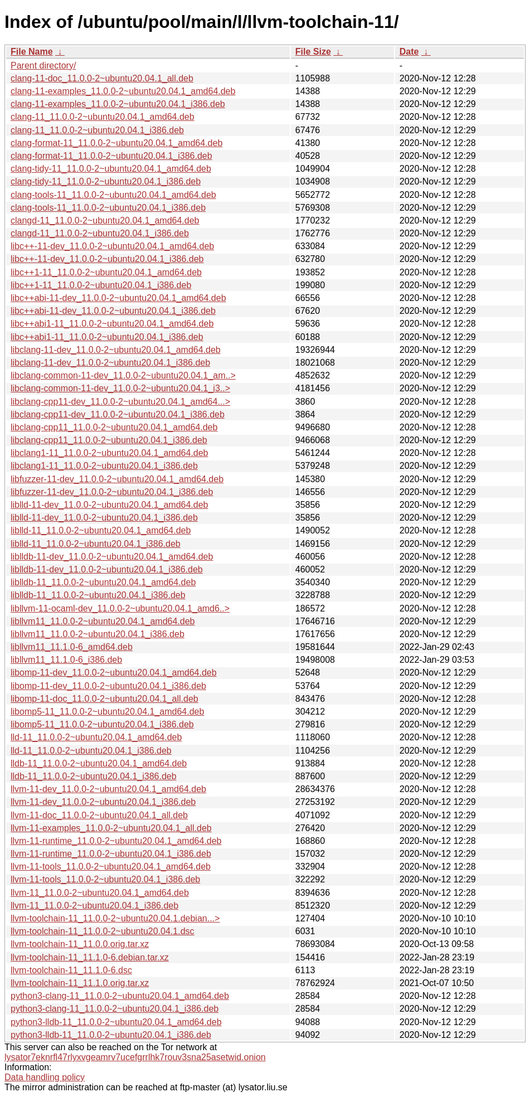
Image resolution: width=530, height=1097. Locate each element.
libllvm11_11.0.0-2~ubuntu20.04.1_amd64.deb (103, 621)
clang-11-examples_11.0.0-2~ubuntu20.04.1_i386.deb (118, 104)
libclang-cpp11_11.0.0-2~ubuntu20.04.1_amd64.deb (114, 427)
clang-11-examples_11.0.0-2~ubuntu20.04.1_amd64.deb (123, 91)
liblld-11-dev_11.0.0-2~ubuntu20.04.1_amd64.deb (109, 504)
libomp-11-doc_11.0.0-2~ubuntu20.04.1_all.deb (104, 698)
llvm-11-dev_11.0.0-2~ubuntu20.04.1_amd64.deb (108, 789)
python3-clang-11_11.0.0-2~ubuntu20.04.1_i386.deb (114, 1008)
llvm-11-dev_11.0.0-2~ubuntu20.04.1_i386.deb (103, 802)
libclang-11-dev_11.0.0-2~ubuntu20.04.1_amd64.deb (116, 350)
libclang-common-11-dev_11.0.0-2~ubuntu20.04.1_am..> (123, 375)
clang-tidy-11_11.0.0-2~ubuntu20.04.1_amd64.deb (111, 168)
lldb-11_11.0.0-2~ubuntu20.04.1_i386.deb (94, 776)
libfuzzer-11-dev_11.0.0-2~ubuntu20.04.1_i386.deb (112, 492)
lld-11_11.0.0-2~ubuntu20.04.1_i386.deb (91, 750)
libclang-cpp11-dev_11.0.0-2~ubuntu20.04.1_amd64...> (120, 401)
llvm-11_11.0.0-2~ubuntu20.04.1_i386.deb (94, 905)
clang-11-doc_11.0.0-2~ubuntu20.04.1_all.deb (102, 78)
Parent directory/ (43, 65)
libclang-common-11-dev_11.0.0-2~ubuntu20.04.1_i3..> (120, 388)
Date (409, 51)
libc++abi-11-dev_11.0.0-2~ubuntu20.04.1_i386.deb (113, 310)
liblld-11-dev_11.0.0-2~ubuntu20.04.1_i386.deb (104, 517)
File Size (313, 51)
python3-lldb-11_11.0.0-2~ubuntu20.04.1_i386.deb (111, 1035)
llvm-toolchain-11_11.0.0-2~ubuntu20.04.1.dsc (103, 931)
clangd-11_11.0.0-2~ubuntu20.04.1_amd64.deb (105, 220)
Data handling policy (44, 1077)
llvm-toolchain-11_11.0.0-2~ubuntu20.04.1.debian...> (115, 918)
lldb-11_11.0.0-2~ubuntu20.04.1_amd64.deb (99, 763)
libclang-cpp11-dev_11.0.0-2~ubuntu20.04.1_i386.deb (118, 414)
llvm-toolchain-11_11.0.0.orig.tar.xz (80, 944)
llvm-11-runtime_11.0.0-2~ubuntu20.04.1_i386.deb (111, 853)
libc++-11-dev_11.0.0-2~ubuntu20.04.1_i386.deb (107, 259)
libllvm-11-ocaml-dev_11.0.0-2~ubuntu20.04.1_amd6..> (120, 608)
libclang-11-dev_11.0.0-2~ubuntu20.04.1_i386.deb (110, 362)
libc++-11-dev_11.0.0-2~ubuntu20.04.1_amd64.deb (112, 246)
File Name (32, 51)
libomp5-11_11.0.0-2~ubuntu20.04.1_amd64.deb (107, 711)
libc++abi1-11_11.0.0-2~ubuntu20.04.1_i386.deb (107, 337)
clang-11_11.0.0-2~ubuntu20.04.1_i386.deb (97, 130)
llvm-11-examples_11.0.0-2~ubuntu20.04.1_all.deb (111, 828)
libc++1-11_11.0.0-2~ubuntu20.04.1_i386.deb (101, 285)
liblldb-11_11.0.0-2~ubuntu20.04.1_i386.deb (98, 595)
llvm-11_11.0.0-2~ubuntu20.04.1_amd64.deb (100, 892)
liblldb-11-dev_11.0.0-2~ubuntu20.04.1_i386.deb (107, 569)
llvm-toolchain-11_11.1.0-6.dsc (71, 970)
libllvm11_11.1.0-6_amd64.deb (72, 647)
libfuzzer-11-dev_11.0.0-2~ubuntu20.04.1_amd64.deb (117, 479)
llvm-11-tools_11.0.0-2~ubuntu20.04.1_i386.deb (105, 879)
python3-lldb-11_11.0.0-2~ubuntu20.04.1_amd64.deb (116, 1022)
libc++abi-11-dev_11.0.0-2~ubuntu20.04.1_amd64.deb (118, 298)
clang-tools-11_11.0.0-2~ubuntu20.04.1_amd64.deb (113, 195)
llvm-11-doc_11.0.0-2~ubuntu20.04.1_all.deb (99, 815)
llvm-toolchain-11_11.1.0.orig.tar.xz (80, 983)
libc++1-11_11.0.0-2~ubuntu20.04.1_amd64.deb (106, 272)
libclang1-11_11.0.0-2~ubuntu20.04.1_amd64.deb (109, 453)
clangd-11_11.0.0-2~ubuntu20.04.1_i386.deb (100, 233)
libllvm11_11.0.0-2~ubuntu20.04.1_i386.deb (97, 634)
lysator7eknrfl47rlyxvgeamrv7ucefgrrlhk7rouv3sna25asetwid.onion (135, 1057)
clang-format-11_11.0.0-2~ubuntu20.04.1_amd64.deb (116, 143)
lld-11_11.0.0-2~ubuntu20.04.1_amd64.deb (96, 737)
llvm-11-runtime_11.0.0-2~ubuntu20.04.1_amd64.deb (116, 841)
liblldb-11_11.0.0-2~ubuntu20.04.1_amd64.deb (103, 582)
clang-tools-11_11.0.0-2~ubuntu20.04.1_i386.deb (108, 207)
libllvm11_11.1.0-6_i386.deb (66, 659)
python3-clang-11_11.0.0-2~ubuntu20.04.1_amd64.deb (120, 996)
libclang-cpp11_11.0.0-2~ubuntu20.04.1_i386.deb (109, 440)
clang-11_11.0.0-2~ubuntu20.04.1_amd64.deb (103, 117)
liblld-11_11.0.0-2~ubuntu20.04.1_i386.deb (96, 543)
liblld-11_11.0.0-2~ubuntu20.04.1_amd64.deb (101, 530)
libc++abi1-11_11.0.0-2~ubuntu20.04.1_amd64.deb (112, 323)
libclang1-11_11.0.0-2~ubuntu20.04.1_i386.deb (104, 465)
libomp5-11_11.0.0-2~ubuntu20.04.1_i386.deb (102, 724)
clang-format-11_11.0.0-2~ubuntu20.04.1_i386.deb (111, 156)
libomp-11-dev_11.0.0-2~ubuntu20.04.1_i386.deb (108, 686)
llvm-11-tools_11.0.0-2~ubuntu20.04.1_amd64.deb (111, 866)
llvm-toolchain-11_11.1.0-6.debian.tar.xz (90, 957)
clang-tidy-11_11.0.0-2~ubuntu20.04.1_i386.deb (106, 181)
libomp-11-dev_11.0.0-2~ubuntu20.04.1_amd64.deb (114, 672)
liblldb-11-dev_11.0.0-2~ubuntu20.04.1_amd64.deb (112, 556)
